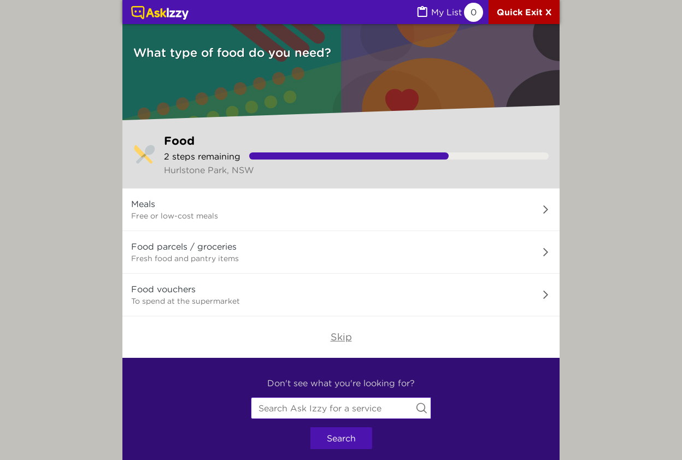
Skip (341, 337)
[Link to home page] (160, 13)
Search (341, 438)
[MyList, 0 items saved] (449, 12)
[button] (341, 209)
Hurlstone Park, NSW (209, 169)
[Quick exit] (524, 12)
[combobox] (341, 408)
